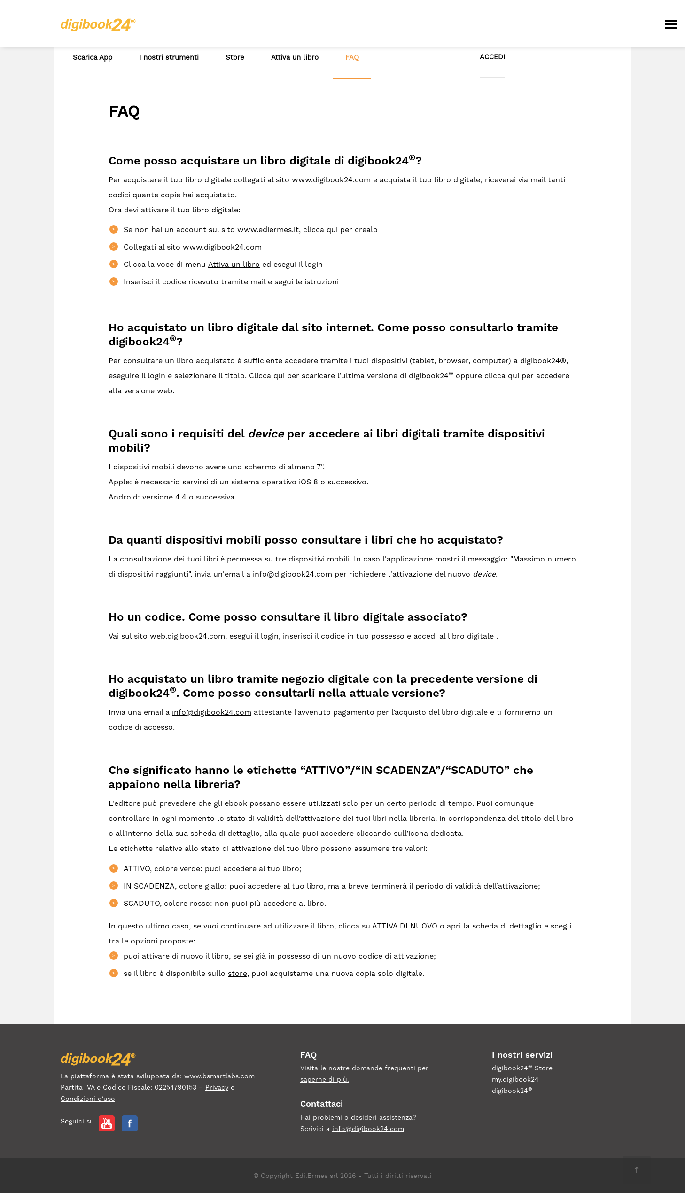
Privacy (216, 1087)
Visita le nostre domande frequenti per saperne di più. (364, 1073)
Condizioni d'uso (88, 1098)
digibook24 (512, 1090)
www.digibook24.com (331, 179)
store (237, 973)
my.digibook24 (515, 1079)
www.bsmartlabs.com (219, 1076)
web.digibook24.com (187, 636)
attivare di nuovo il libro (185, 955)
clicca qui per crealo (340, 229)
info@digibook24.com (292, 573)
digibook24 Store (522, 1067)
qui (279, 375)
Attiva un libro (234, 264)
